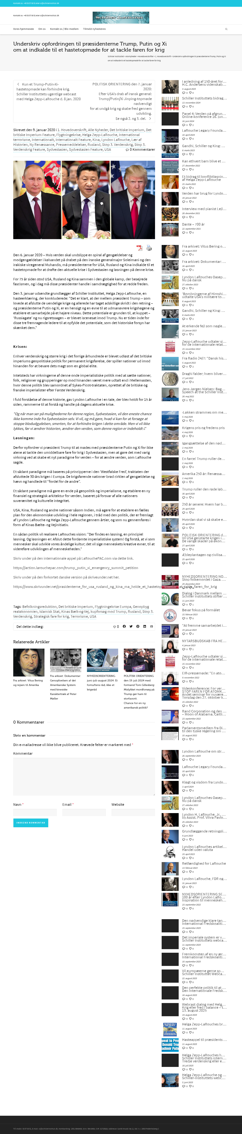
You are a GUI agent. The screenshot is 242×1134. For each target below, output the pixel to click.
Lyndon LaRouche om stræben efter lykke (204, 751)
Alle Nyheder (98, 130)
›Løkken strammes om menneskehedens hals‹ (204, 412)
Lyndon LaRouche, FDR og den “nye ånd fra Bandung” (204, 878)
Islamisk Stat (49, 611)
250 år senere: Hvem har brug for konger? (204, 504)
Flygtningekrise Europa (113, 606)
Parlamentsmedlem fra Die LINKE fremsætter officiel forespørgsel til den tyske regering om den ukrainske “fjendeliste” (204, 730)
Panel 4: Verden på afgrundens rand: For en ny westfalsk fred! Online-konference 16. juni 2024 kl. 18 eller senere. (204, 115)
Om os (42, 29)
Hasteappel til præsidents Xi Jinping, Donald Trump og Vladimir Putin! (204, 1039)
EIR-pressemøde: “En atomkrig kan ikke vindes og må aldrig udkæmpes (204, 673)
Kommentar (23, 753)
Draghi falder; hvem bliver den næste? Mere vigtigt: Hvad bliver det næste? (204, 373)
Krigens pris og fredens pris (203, 427)
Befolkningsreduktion (39, 606)
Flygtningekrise (68, 134)
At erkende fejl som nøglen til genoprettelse (204, 326)
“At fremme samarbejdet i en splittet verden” (204, 625)
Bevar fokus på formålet (201, 610)
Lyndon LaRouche (115, 139)
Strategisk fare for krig (51, 616)
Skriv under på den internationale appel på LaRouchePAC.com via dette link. (73, 558)
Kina (96, 139)
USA (107, 149)
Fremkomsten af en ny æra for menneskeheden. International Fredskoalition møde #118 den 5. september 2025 (204, 956)
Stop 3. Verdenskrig (117, 144)
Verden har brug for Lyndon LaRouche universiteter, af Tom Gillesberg (204, 193)
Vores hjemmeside (23, 29)
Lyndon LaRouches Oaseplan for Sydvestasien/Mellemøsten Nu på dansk (204, 279)
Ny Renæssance (41, 144)
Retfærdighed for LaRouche (204, 863)
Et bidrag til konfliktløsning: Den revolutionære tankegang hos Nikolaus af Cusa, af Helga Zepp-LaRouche (204, 178)
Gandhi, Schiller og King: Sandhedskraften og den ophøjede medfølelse (204, 146)
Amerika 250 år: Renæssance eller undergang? (204, 473)
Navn (17, 804)
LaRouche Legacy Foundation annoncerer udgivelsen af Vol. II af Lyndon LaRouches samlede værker (204, 130)
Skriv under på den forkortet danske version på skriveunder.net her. (66, 577)
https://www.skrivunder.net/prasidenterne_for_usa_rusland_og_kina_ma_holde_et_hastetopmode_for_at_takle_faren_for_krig (115, 586)
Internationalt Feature (73, 139)
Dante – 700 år (193, 224)
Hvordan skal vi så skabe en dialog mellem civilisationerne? (204, 519)
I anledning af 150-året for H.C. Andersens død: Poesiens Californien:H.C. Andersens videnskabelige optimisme (204, 83)
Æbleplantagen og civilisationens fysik (204, 554)
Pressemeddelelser (71, 144)
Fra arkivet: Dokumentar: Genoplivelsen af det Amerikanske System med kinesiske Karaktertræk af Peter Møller (204, 261)
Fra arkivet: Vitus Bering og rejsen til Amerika (204, 246)
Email (66, 804)
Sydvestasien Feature (86, 149)
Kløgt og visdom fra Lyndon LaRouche (204, 782)
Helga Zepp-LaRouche (99, 134)
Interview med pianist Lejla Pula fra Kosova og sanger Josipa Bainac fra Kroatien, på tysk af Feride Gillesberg (204, 208)
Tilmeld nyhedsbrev (94, 29)
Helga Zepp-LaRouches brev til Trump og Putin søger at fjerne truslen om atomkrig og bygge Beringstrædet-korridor (204, 1024)
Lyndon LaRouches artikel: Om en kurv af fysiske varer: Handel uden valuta (204, 848)
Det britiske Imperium (127, 130)
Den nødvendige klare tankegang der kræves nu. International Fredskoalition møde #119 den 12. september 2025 (204, 922)
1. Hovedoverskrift (71, 130)
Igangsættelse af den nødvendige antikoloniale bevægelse (204, 443)
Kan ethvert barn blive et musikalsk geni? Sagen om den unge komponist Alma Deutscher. (204, 161)
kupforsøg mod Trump (108, 611)
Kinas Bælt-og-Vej (75, 611)
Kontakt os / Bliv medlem (64, 29)
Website (118, 804)
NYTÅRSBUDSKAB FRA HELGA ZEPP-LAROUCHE (204, 641)
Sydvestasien (57, 149)
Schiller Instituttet (116, 56)
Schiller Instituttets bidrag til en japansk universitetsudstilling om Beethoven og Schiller (204, 98)
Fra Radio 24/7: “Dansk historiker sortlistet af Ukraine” (204, 358)
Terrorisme (79, 616)
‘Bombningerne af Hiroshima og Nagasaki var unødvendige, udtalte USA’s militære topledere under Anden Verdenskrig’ (204, 295)
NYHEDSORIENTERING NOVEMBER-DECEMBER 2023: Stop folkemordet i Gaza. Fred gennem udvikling (204, 578)
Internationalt (43, 139)
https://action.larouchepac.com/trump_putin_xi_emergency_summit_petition (75, 567)
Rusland (94, 144)
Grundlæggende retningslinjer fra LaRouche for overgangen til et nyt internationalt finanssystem (204, 831)
